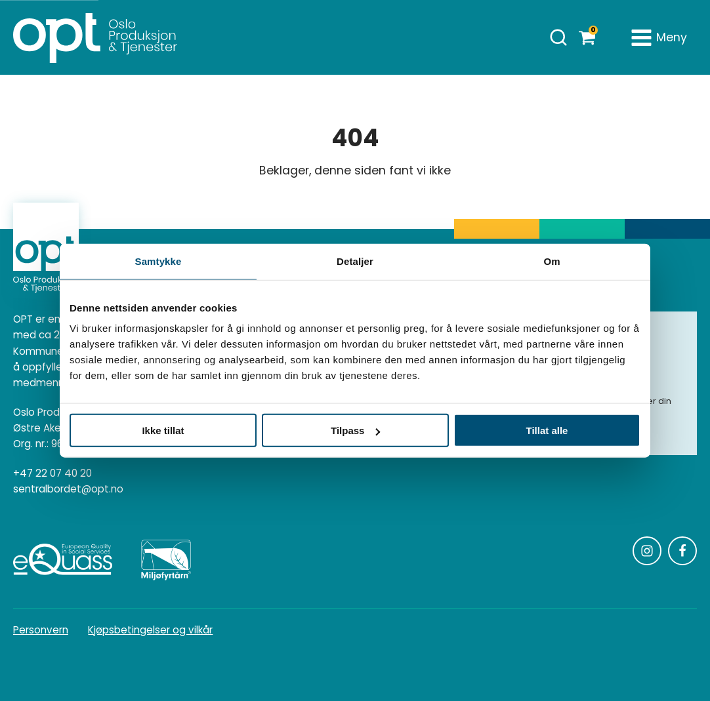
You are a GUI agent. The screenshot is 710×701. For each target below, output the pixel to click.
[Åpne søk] (558, 37)
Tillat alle (547, 430)
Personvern (40, 630)
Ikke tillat (163, 430)
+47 (52, 473)
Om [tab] (551, 260)
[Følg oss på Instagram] (647, 550)
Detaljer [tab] (355, 260)
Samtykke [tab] (158, 260)
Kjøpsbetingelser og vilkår (150, 630)
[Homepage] (95, 37)
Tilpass (355, 430)
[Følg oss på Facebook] (682, 550)
